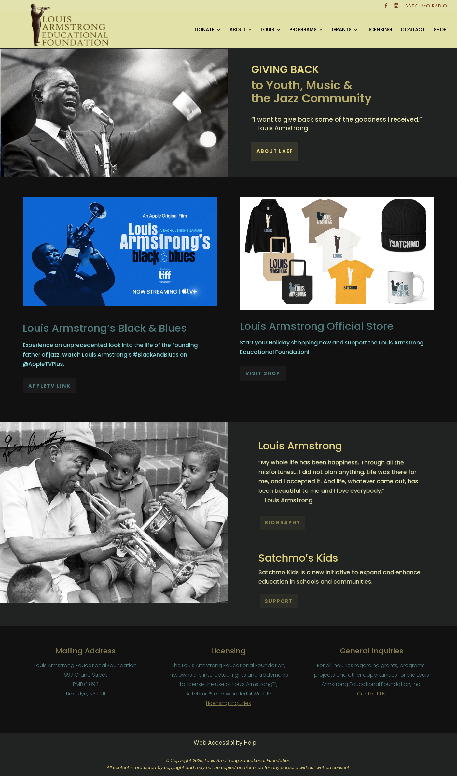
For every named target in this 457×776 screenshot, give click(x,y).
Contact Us (371, 693)
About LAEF (274, 151)
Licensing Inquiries (228, 703)
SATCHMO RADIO (426, 6)
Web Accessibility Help (225, 743)
